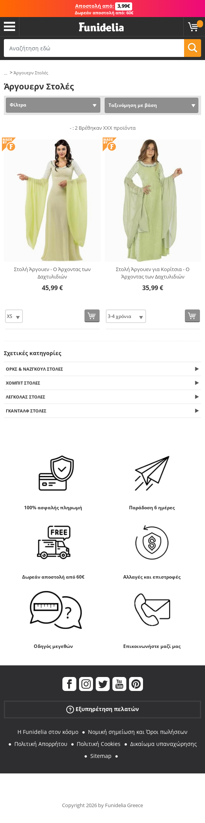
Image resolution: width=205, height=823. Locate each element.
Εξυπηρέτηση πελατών (102, 709)
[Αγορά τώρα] (92, 315)
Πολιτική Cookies (99, 743)
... (5, 73)
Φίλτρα (18, 104)
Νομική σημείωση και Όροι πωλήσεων (138, 731)
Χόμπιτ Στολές (23, 383)
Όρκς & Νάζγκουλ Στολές (34, 369)
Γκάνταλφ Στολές (26, 411)
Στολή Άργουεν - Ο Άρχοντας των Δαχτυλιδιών (52, 273)
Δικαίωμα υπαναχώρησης (163, 743)
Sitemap (101, 755)
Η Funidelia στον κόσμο (47, 731)
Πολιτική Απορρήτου (40, 743)
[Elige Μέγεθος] (14, 316)
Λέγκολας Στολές (25, 397)
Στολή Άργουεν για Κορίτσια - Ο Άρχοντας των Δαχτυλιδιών (152, 273)
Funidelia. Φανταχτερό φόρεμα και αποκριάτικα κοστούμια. (101, 27)
